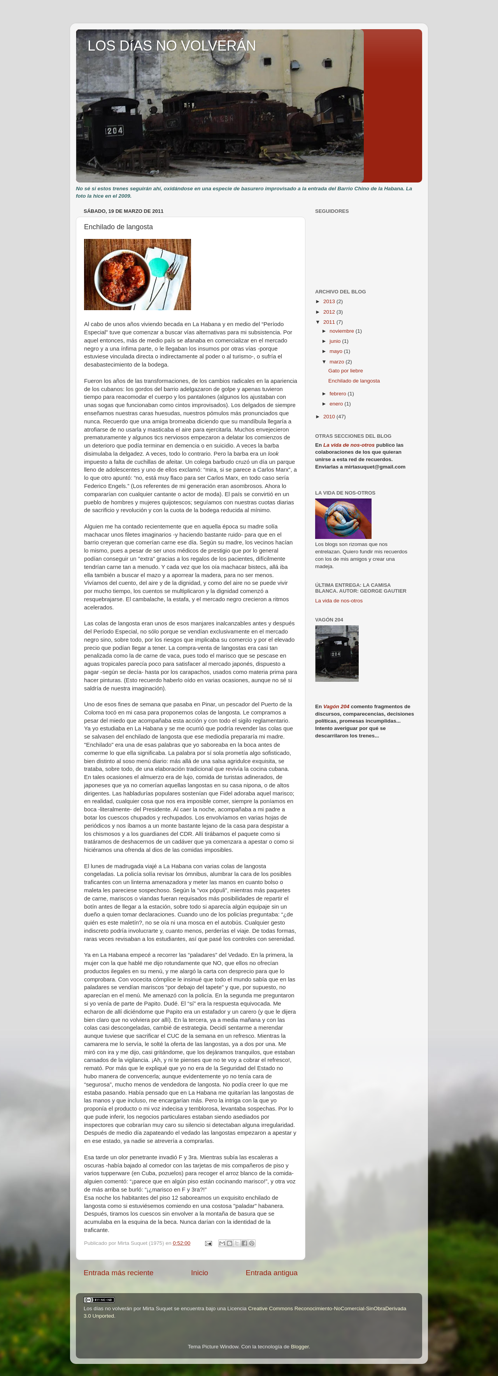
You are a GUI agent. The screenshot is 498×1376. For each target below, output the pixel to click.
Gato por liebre (345, 371)
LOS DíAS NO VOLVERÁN (172, 46)
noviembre (343, 331)
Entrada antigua (272, 1273)
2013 (330, 301)
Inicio (199, 1273)
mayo (337, 351)
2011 (330, 322)
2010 (330, 416)
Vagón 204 (336, 706)
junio (336, 341)
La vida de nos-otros (349, 445)
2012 (330, 312)
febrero (339, 394)
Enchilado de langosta (354, 381)
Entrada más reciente (119, 1273)
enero (337, 404)
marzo (337, 362)
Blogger (300, 1347)
